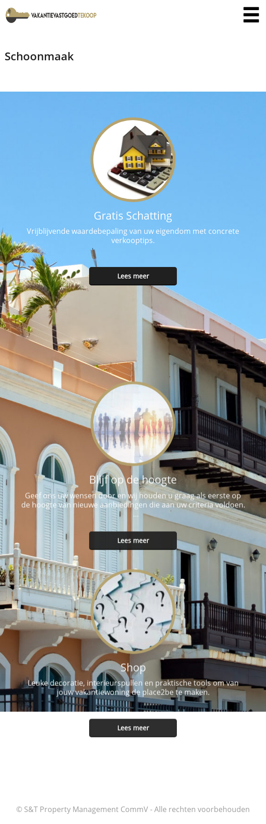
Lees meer (133, 276)
